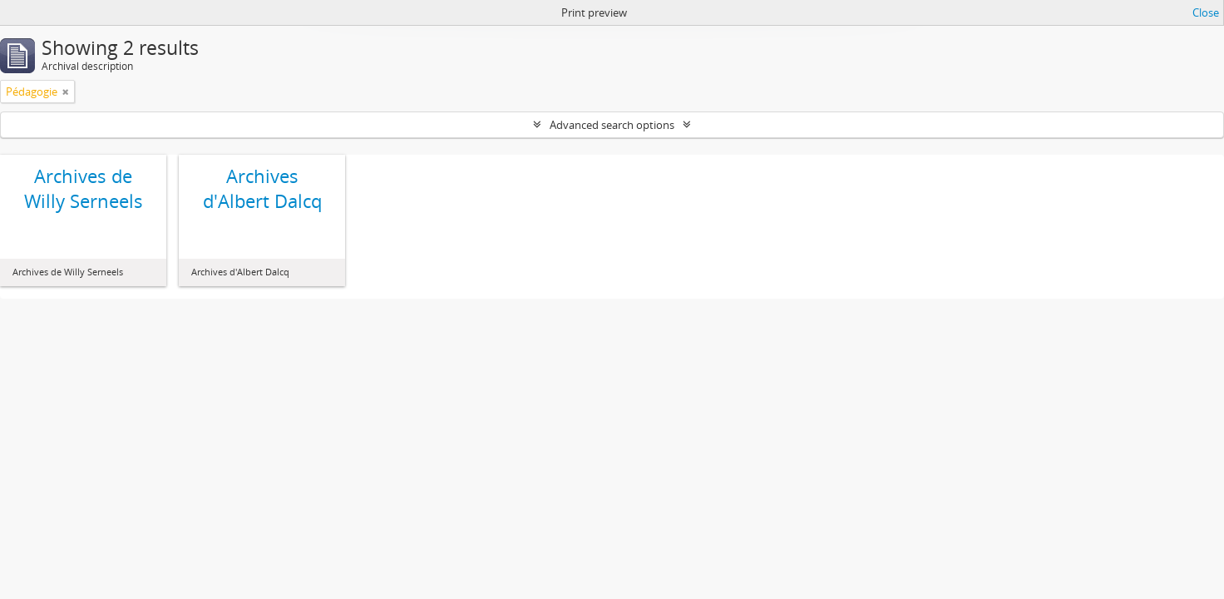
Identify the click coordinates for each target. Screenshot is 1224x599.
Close (1205, 12)
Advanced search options (612, 124)
